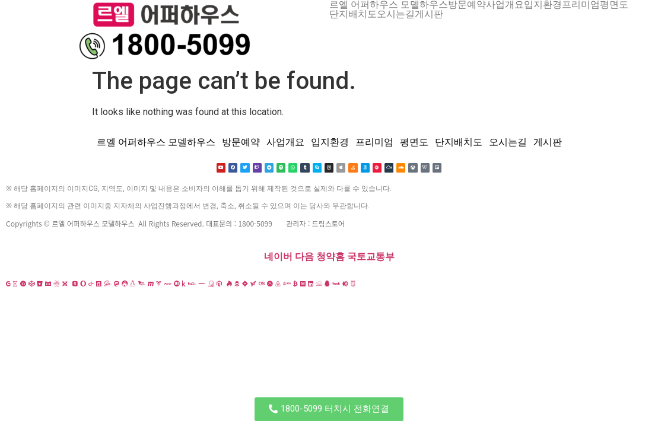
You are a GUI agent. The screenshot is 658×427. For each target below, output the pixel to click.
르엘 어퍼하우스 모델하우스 (388, 4)
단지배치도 (353, 14)
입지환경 (543, 4)
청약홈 (330, 257)
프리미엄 (581, 4)
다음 (304, 257)
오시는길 (396, 14)
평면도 (614, 4)
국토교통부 (371, 257)
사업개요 (505, 4)
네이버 (278, 257)
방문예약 (467, 4)
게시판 (429, 14)
